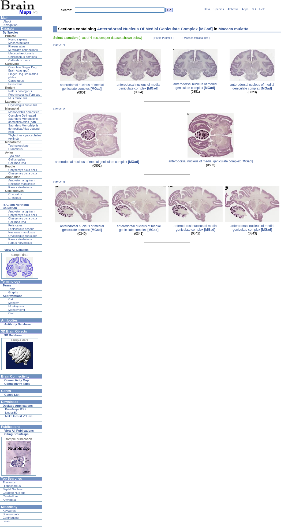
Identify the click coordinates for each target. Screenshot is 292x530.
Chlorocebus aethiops (22, 56)
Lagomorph (13, 101)
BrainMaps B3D (15, 409)
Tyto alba (14, 156)
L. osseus (14, 197)
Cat (10, 299)
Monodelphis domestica (23, 112)
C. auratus (15, 194)
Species (219, 9)
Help (262, 9)
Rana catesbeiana (20, 187)
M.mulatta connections (23, 49)
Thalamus (9, 482)
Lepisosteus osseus (21, 228)
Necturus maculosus (21, 183)
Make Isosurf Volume (19, 416)
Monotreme (13, 142)
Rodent (10, 87)
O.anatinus (15, 149)
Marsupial (12, 108)
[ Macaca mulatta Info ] (195, 37)
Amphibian (12, 176)
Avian (9, 152)
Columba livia (17, 163)
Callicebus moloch (20, 60)
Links (6, 521)
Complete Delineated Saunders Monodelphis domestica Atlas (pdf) (23, 119)
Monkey (13, 302)
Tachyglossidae (18, 145)
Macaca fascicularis (21, 53)
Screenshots (11, 514)
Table (11, 288)
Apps (245, 9)
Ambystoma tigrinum (21, 180)
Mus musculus (17, 98)
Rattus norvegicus (20, 91)
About (7, 21)
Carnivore (12, 63)
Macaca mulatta (18, 42)
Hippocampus (12, 485)
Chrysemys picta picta (22, 173)
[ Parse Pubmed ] (163, 37)
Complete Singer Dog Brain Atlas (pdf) (22, 69)
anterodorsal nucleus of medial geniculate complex (82, 87)
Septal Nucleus (13, 489)
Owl (10, 313)
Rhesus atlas (16, 46)
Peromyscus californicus (24, 94)
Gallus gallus (16, 159)
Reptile (10, 166)
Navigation (10, 25)
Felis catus (15, 84)
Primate (10, 36)
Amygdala (9, 499)
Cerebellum (10, 496)
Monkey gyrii (16, 309)
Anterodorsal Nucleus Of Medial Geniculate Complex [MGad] (155, 29)
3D (254, 9)
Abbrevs (232, 9)
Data (207, 9)
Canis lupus (16, 80)
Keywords (9, 510)
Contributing (10, 517)
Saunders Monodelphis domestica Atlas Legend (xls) (24, 128)
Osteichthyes (14, 190)
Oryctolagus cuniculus (22, 105)
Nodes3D (11, 412)
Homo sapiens (17, 39)
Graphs (13, 292)
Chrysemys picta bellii (22, 169)
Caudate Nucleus (14, 492)
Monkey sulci (16, 306)
